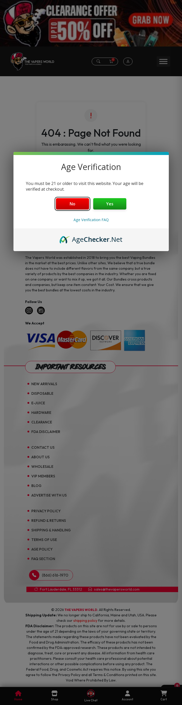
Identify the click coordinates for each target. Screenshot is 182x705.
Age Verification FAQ (91, 219)
